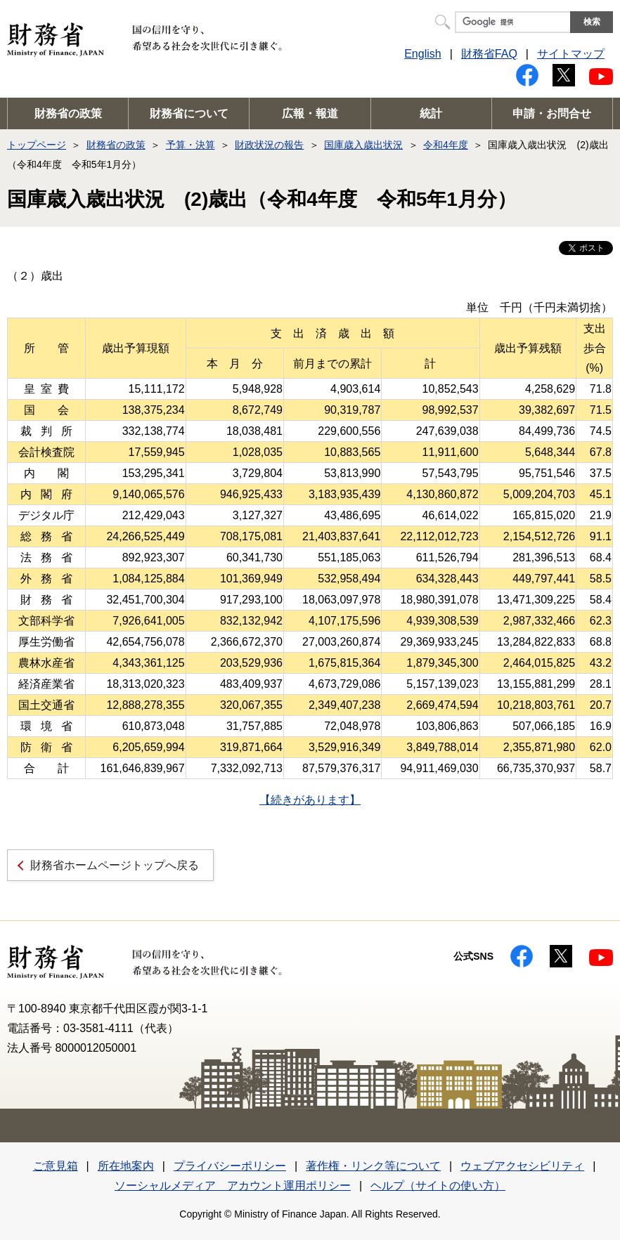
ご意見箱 (55, 1166)
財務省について (189, 113)
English (422, 54)
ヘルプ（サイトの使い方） (437, 1186)
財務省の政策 (68, 113)
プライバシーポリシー (230, 1166)
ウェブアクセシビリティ (522, 1166)
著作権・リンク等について (373, 1166)
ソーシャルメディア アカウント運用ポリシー (233, 1186)
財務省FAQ (489, 54)
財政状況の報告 (269, 144)
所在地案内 (126, 1166)
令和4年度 (445, 144)
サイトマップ (571, 54)
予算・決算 (190, 144)
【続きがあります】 (310, 800)
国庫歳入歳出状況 (363, 144)
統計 (431, 113)
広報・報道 (310, 113)
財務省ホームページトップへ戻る (114, 865)
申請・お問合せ (551, 113)
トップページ (36, 144)
